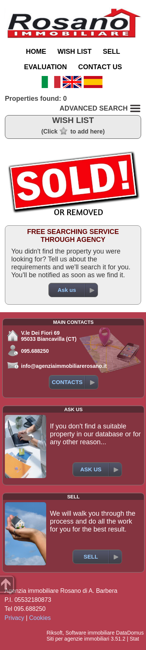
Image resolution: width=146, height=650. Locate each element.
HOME (36, 51)
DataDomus (130, 633)
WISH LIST (74, 51)
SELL (111, 51)
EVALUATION (45, 67)
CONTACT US (100, 67)
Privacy (14, 618)
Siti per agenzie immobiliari (78, 639)
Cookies (40, 618)
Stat (134, 639)
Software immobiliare (89, 633)
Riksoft (55, 633)
